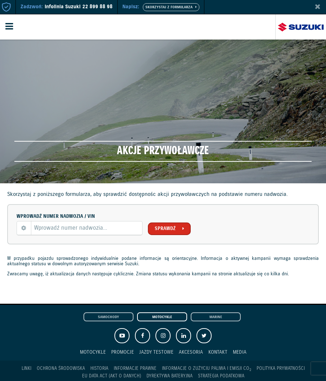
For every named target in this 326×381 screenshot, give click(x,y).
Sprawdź (165, 228)
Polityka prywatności (281, 369)
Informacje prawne (135, 369)
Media (239, 352)
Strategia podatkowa (221, 376)
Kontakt (217, 352)
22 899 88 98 (97, 7)
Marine (215, 317)
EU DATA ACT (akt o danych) (111, 376)
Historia (99, 369)
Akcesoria (191, 352)
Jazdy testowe (156, 352)
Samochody (108, 317)
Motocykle (162, 317)
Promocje (122, 352)
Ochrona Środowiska (61, 369)
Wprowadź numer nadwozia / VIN (56, 216)
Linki (26, 369)
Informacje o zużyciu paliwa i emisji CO (206, 369)
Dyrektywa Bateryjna (169, 376)
